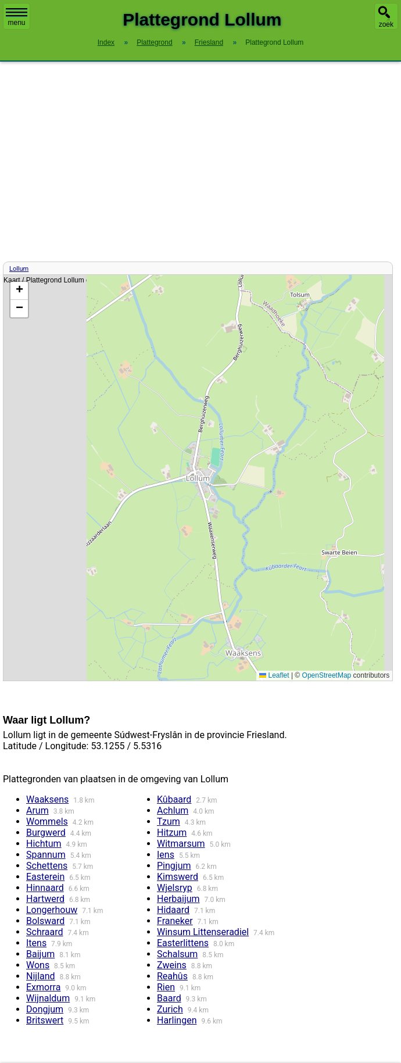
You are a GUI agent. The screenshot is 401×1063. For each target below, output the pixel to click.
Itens (36, 943)
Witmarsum (181, 843)
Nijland (40, 976)
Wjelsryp (174, 887)
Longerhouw (51, 909)
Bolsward (45, 920)
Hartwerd (45, 898)
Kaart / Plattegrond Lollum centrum (196, 477)
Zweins (172, 965)
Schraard (44, 931)
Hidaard (173, 909)
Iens (165, 854)
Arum (37, 810)
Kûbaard (174, 799)
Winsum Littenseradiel (203, 931)
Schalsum (177, 954)
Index (106, 42)
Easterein (45, 876)
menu (16, 17)
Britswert (44, 1020)
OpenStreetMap (327, 675)
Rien (166, 987)
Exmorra (43, 987)
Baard (169, 998)
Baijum (40, 954)
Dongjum (44, 1009)
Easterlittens (183, 943)
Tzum (168, 821)
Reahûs (172, 976)
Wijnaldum (48, 998)
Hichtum (44, 843)
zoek (386, 24)
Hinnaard (45, 887)
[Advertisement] (200, 161)
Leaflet (274, 675)
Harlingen (176, 1020)
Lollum (18, 269)
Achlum (172, 810)
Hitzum (172, 832)
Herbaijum (178, 898)
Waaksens (47, 799)
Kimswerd (177, 876)
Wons (37, 965)
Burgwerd (46, 832)
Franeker (175, 920)
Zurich (170, 1009)
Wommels (47, 821)
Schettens (46, 865)
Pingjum (174, 865)
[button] (19, 291)
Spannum (46, 854)
